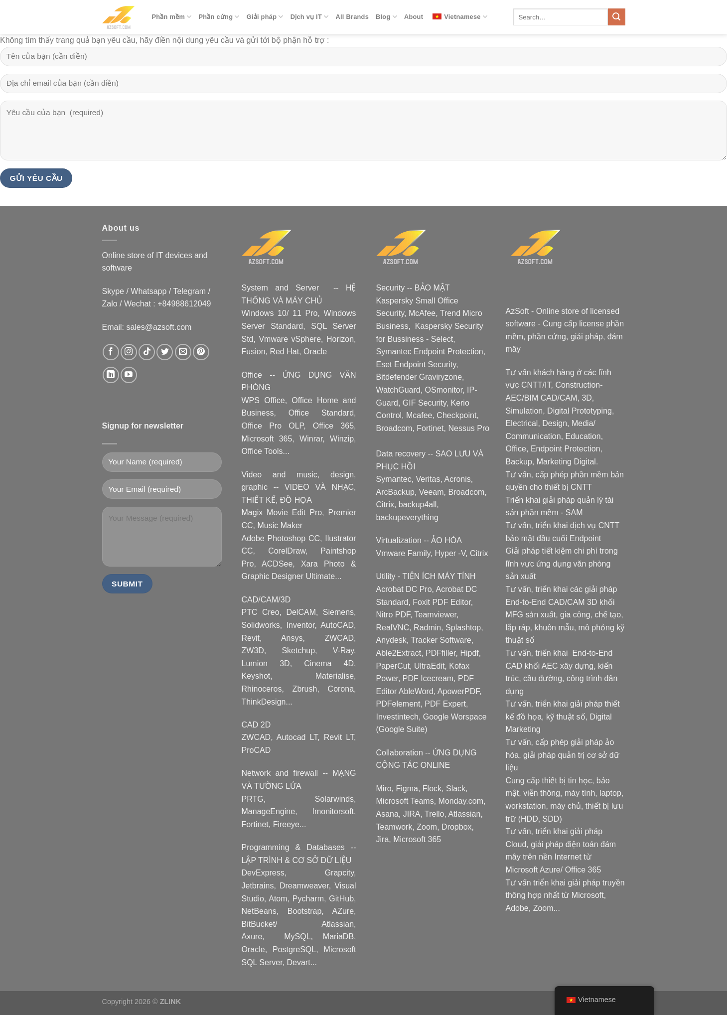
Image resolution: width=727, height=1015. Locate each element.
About (413, 16)
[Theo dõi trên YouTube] (129, 375)
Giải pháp (265, 16)
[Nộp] (616, 16)
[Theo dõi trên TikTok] (147, 352)
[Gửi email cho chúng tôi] (183, 352)
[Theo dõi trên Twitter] (164, 352)
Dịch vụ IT (310, 16)
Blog (386, 16)
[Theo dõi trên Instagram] (129, 352)
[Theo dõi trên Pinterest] (201, 352)
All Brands (352, 16)
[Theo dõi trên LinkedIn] (111, 375)
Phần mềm (172, 16)
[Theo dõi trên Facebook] (111, 352)
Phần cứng (218, 16)
